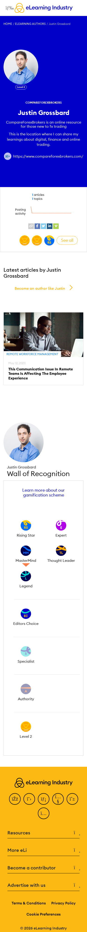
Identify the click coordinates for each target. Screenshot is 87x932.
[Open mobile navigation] (8, 8)
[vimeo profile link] (56, 226)
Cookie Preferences (43, 914)
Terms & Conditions (29, 903)
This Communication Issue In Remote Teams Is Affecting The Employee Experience (40, 373)
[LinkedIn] (43, 799)
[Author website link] (7, 156)
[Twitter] (29, 799)
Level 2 (21, 87)
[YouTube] (58, 799)
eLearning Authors (30, 23)
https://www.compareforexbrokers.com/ (48, 156)
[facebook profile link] (37, 226)
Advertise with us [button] (43, 885)
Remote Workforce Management (32, 354)
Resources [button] (43, 833)
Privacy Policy (63, 903)
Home (7, 23)
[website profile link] (31, 226)
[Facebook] (15, 799)
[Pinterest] (72, 799)
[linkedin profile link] (49, 226)
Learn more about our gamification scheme (43, 492)
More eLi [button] (43, 850)
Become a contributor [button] (43, 868)
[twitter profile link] (43, 226)
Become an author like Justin (40, 288)
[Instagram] (43, 813)
